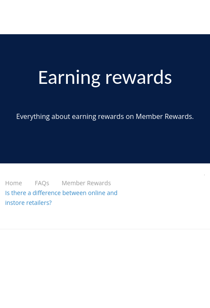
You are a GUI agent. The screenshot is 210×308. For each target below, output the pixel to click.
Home (13, 183)
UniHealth (24, 17)
